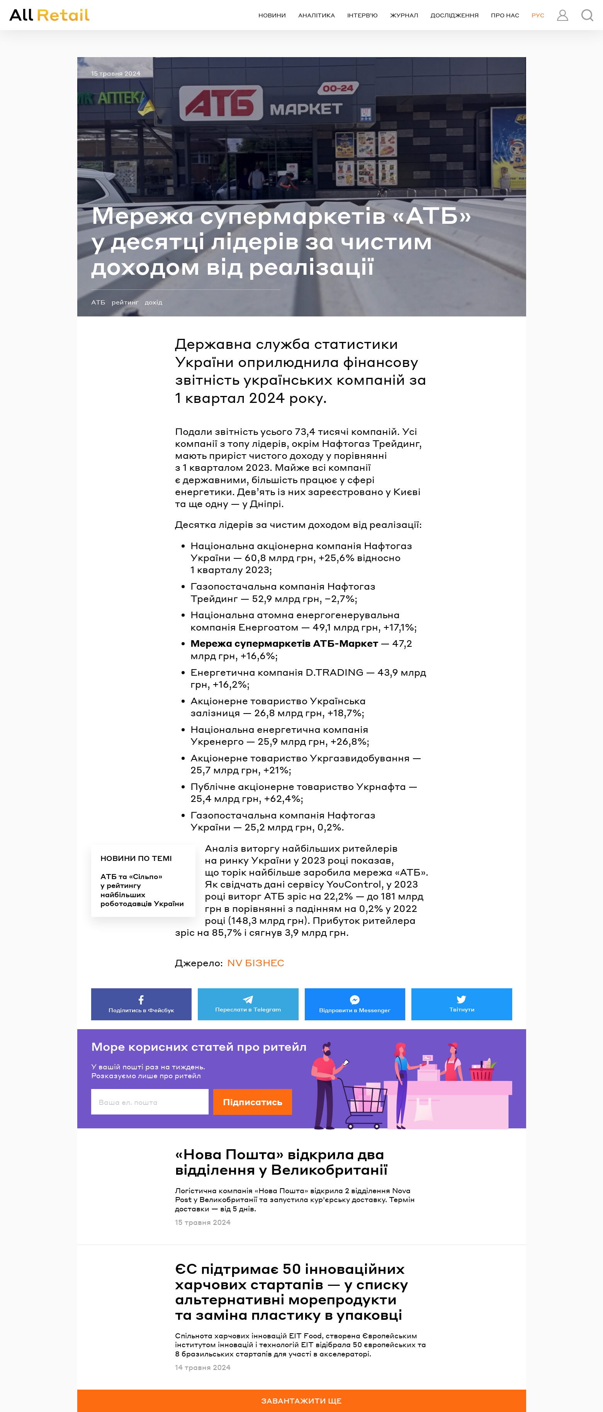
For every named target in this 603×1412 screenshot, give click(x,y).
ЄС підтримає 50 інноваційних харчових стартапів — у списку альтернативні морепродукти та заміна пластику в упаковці (291, 1291)
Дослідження (455, 15)
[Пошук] (587, 15)
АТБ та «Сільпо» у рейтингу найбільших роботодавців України (142, 890)
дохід (153, 302)
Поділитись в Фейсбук (141, 1009)
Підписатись (252, 1101)
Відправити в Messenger (355, 1009)
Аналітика (316, 15)
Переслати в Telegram (248, 1009)
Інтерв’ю (362, 15)
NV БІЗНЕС (255, 963)
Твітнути (461, 1009)
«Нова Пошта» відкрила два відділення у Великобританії (281, 1161)
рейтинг (125, 302)
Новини (272, 15)
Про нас (505, 15)
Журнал (404, 15)
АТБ (98, 302)
